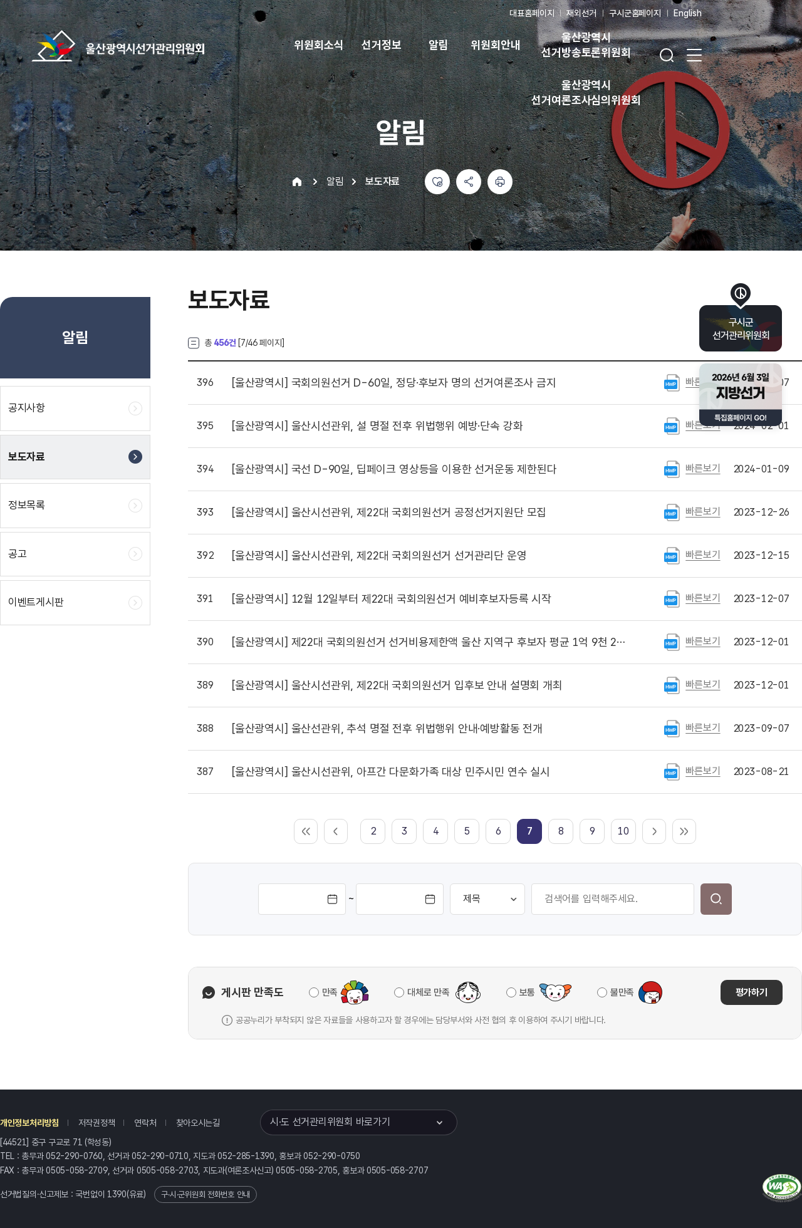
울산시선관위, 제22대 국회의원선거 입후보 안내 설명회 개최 (397, 685)
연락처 (145, 1123)
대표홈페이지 (531, 13)
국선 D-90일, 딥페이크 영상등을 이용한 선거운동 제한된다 (394, 469)
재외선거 (581, 13)
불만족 (622, 992)
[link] (530, 831)
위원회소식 (318, 44)
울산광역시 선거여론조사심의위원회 (585, 92)
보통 (527, 992)
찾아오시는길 (198, 1123)
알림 (439, 44)
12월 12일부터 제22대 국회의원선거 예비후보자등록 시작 (391, 599)
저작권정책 (96, 1123)
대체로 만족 (428, 992)
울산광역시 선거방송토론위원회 (585, 45)
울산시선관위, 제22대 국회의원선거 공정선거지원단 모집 (389, 512)
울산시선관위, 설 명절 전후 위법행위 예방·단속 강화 (377, 426)
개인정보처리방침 (29, 1123)
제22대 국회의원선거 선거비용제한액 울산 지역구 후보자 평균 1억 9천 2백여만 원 (432, 642)
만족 (330, 992)
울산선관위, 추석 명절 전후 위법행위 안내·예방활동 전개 (387, 728)
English (688, 13)
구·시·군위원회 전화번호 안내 (205, 1194)
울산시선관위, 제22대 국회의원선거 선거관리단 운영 (379, 555)
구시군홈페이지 (635, 13)
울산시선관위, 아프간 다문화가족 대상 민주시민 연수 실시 (391, 772)
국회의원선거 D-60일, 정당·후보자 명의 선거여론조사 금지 (394, 382)
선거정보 (381, 44)
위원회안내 (495, 44)
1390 (117, 1194)
